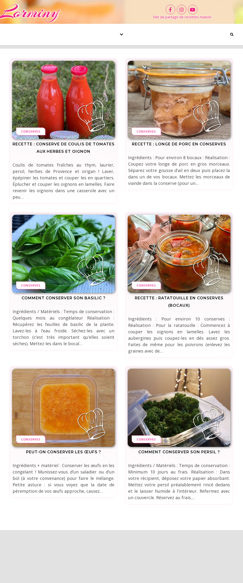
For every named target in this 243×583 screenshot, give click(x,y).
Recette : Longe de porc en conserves (179, 144)
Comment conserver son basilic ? (64, 298)
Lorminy (29, 11)
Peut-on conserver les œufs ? (63, 452)
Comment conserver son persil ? (179, 452)
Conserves (30, 131)
